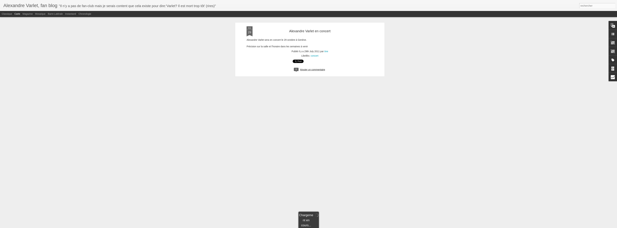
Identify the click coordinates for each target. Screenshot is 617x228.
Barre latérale (55, 13)
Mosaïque (40, 13)
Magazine (28, 13)
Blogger (320, 226)
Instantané (70, 13)
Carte (17, 13)
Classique (7, 13)
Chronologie (84, 13)
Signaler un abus (332, 226)
